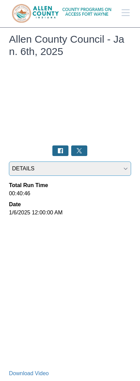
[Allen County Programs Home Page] (64, 13)
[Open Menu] (125, 12)
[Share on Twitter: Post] (79, 150)
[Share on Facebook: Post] (60, 150)
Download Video (29, 373)
